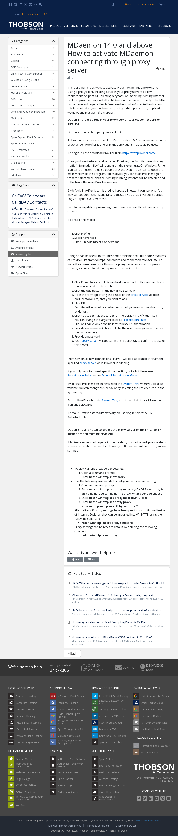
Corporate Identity (26, 784)
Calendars (36, 196)
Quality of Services (126, 825)
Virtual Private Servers (24, 722)
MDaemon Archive (21, 213)
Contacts (38, 202)
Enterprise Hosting (22, 696)
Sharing (38, 218)
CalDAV (19, 196)
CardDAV (20, 202)
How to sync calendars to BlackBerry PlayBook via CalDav (116, 625)
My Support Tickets (24, 241)
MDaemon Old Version (42, 213)
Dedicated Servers (22, 729)
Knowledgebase (22, 254)
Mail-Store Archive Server (155, 696)
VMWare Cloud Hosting (25, 735)
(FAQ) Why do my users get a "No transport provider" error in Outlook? (116, 585)
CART (164, 4)
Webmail (16, 222)
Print (160, 68)
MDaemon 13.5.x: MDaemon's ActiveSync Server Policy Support (116, 598)
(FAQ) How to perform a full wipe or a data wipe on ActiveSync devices (116, 612)
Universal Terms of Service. (148, 820)
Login (116, 4)
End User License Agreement (64, 825)
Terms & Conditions (98, 825)
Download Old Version (36, 209)
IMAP (50, 209)
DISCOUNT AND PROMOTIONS (141, 4)
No (91, 559)
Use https (47, 218)
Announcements (22, 247)
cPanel (18, 208)
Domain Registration (24, 742)
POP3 (31, 218)
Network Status (22, 267)
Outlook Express (20, 218)
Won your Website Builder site (36, 222)
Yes (75, 559)
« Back (72, 653)
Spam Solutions (108, 759)
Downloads (20, 260)
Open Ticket (20, 273)
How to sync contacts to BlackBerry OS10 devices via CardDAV (116, 640)
